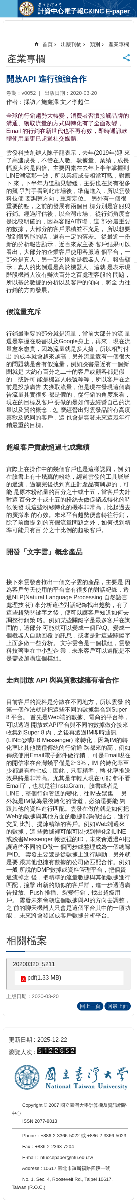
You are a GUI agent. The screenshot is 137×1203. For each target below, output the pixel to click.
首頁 (47, 44)
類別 (95, 44)
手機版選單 (9, 8)
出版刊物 (71, 44)
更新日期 (20, 1040)
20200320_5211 (34, 964)
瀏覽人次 (20, 1052)
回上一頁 (90, 1006)
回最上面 (117, 1006)
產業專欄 (119, 44)
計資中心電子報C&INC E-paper (84, 11)
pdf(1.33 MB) (44, 978)
